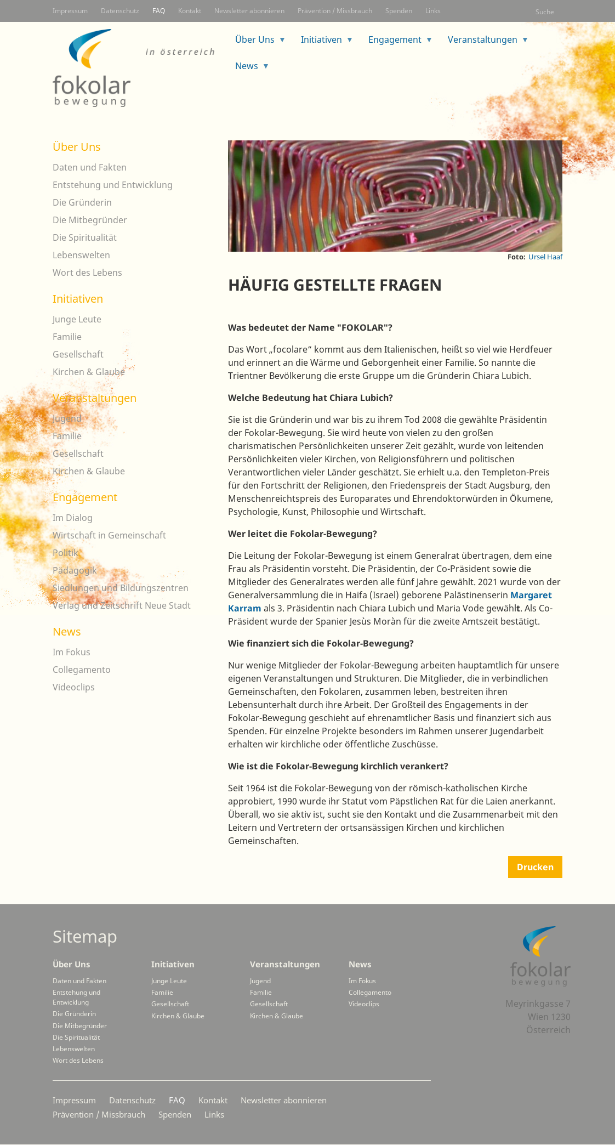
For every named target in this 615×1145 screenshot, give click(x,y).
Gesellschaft (78, 354)
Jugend (67, 418)
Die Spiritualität (85, 237)
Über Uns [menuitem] (256, 43)
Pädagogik (75, 570)
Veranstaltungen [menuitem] (484, 43)
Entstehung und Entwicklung (113, 185)
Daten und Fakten (90, 167)
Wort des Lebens (87, 273)
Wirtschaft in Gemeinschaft (109, 535)
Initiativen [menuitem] (323, 43)
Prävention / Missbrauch (335, 10)
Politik (65, 553)
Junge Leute (77, 319)
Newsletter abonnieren (249, 10)
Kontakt (189, 10)
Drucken (535, 867)
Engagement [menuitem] (397, 43)
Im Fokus (71, 652)
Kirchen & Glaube (89, 372)
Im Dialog (73, 518)
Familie (67, 337)
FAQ (158, 10)
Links (433, 10)
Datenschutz (120, 10)
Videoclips (74, 687)
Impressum (70, 10)
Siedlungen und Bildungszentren (121, 588)
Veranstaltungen (94, 397)
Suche (545, 11)
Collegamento (82, 670)
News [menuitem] (248, 69)
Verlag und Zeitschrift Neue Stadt (122, 605)
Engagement (85, 497)
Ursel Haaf (545, 257)
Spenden (398, 10)
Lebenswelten (81, 255)
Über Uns (77, 146)
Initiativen (78, 298)
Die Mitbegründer (90, 220)
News (67, 631)
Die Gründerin (82, 202)
